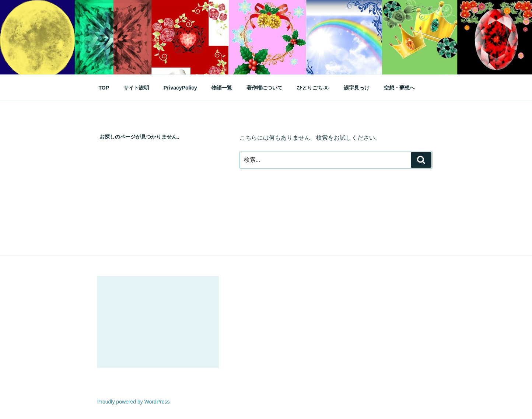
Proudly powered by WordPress (133, 402)
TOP (104, 88)
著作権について (264, 88)
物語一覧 (221, 88)
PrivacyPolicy (180, 88)
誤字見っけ (357, 88)
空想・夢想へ (399, 88)
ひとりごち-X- (313, 88)
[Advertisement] (158, 322)
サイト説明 (136, 88)
